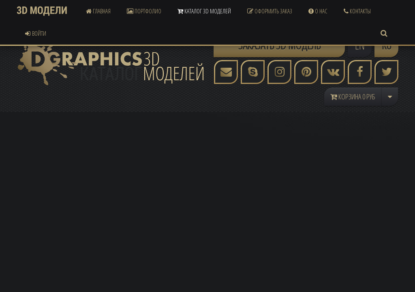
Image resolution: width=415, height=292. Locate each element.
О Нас (317, 11)
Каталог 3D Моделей (204, 11)
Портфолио (144, 11)
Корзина (352, 96)
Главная (98, 11)
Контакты (357, 11)
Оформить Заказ (269, 11)
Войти (35, 33)
